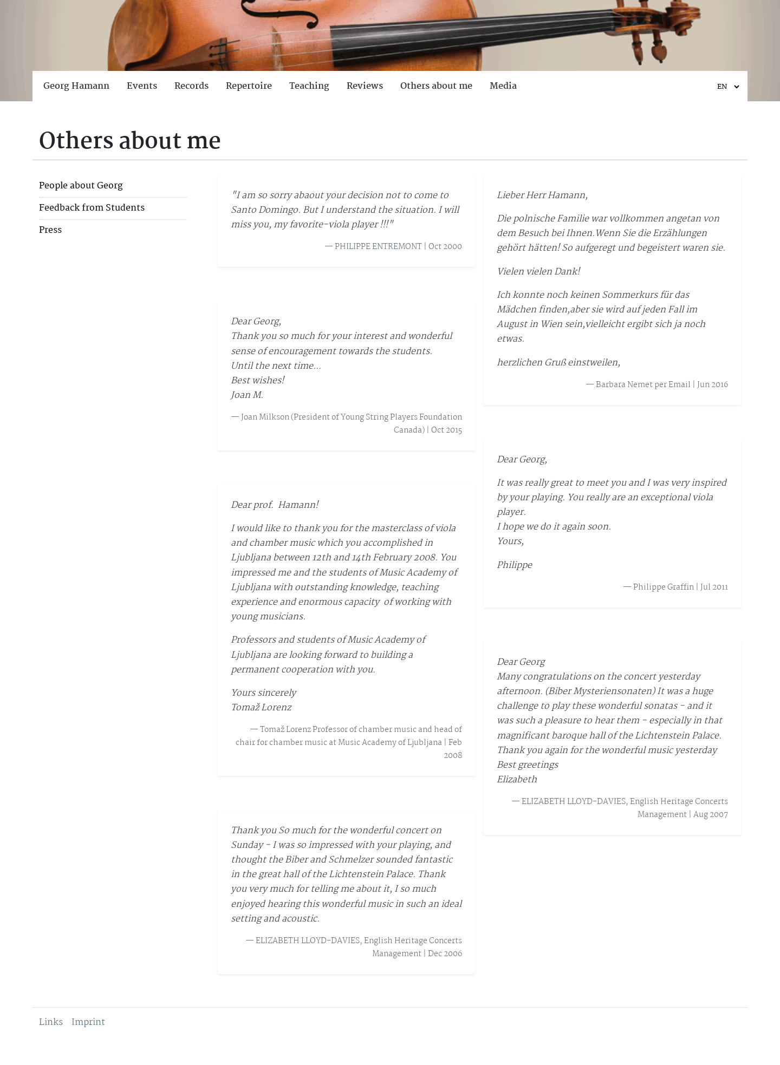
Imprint (88, 1022)
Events (142, 86)
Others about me (436, 86)
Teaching (309, 86)
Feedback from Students (92, 208)
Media (503, 86)
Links (51, 1022)
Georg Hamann (76, 86)
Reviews (365, 86)
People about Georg (80, 186)
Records (191, 86)
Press (50, 230)
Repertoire (249, 86)
